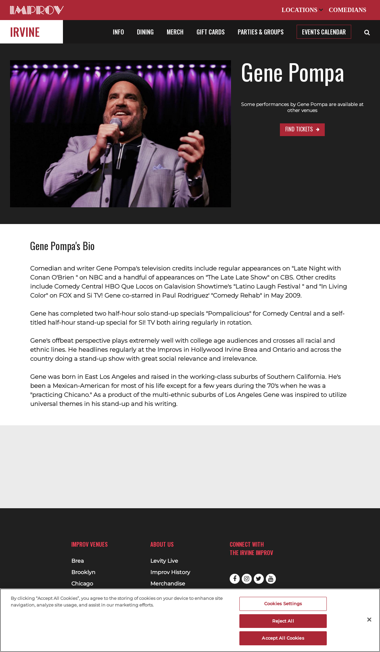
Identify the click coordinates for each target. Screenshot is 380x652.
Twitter (259, 579)
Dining (145, 31)
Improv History (170, 572)
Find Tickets (278, 123)
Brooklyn (83, 572)
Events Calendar (324, 31)
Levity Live (164, 561)
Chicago (82, 583)
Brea (77, 561)
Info (118, 31)
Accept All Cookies (283, 638)
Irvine (25, 31)
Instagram (247, 579)
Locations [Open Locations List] (302, 10)
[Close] (369, 619)
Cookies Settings (283, 603)
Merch (175, 31)
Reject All (283, 621)
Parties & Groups (261, 31)
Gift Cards (211, 31)
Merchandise (167, 583)
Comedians (347, 10)
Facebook (235, 579)
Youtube (271, 579)
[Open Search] (367, 31)
